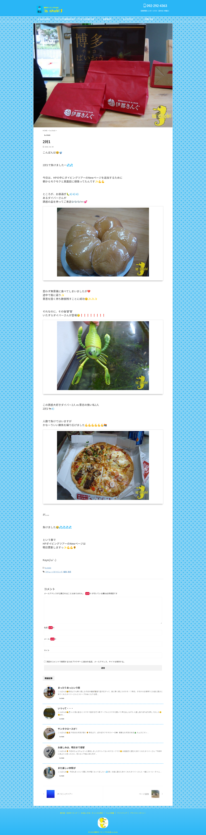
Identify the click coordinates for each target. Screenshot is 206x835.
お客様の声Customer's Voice (107, 20)
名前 (49, 626)
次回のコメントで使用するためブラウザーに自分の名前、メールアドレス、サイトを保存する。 (85, 661)
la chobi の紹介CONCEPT (44, 20)
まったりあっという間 (68, 686)
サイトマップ (122, 812)
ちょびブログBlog (128, 20)
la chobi (48, 567)
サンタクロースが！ (67, 728)
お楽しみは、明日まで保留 (70, 746)
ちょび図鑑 (110, 812)
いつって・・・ (65, 707)
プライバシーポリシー (138, 812)
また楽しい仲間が (66, 767)
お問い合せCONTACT (149, 20)
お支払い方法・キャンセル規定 (92, 812)
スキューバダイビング (53, 571)
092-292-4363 (155, 6)
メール (50, 638)
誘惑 (69, 571)
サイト (47, 649)
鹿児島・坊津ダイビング (69, 812)
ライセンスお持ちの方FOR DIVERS (85, 20)
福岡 (65, 571)
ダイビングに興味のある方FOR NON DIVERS (65, 20)
